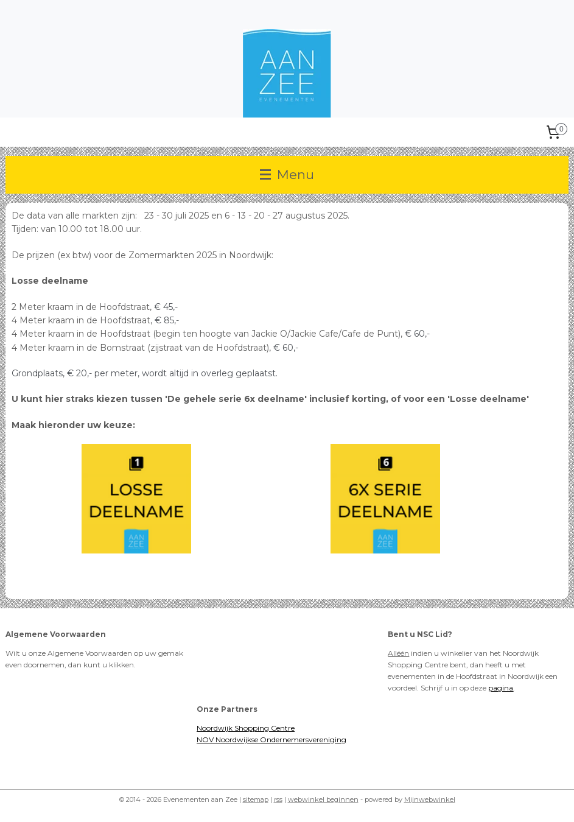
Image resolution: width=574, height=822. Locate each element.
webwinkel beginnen (323, 799)
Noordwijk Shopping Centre (246, 727)
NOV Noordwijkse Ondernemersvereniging (271, 739)
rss (278, 799)
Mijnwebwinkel (429, 799)
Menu (287, 174)
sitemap (255, 799)
